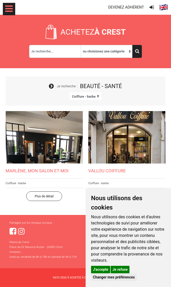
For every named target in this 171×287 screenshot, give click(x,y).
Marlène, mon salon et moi (37, 170)
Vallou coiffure (107, 170)
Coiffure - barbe (16, 183)
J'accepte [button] (100, 269)
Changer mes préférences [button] (114, 277)
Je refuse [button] (120, 269)
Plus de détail (44, 196)
